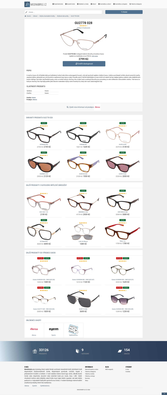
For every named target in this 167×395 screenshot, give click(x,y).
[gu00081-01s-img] (44, 164)
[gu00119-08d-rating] (83, 291)
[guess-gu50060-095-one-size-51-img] (122, 270)
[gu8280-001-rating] (83, 126)
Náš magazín (109, 369)
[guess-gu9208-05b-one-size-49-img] (122, 299)
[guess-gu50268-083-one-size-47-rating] (83, 261)
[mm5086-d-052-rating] (83, 194)
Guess (34, 97)
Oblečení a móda (82, 4)
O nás (127, 369)
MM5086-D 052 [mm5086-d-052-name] (83, 212)
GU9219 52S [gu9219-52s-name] (122, 174)
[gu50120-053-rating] (83, 155)
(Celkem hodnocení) (83, 28)
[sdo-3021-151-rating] (44, 194)
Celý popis (95, 56)
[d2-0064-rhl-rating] (44, 223)
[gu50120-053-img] (83, 164)
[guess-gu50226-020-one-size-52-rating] (44, 261)
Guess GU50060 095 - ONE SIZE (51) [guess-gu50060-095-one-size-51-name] (123, 279)
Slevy (86, 380)
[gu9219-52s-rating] (122, 155)
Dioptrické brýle (57, 4)
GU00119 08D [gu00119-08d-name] (83, 309)
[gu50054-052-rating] (44, 126)
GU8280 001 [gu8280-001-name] (83, 144)
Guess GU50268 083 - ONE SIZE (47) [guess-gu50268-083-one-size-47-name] (83, 279)
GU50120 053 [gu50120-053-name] (83, 174)
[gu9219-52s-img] (122, 164)
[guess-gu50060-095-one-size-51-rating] (122, 261)
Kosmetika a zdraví (104, 4)
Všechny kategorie (135, 4)
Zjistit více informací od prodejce (83, 107)
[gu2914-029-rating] (122, 126)
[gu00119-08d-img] (83, 299)
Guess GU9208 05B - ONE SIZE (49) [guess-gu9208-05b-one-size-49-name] (122, 309)
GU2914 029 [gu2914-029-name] (122, 144)
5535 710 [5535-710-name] (122, 241)
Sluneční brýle (70, 4)
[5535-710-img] (122, 232)
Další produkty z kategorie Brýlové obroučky (46, 185)
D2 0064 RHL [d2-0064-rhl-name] (44, 241)
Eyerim (34, 386)
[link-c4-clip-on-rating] (83, 223)
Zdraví (93, 4)
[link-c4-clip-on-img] (83, 232)
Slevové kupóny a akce (91, 369)
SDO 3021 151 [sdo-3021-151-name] (44, 212)
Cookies (128, 371)
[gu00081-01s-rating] (44, 155)
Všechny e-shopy (90, 376)
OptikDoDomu (45, 386)
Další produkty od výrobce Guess (40, 253)
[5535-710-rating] (122, 223)
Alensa (35, 99)
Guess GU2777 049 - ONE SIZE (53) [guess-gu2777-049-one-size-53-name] (44, 309)
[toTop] (164, 394)
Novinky (87, 378)
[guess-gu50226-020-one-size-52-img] (44, 270)
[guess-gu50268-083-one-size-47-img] (83, 270)
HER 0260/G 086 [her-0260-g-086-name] (123, 212)
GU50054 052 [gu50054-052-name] (44, 144)
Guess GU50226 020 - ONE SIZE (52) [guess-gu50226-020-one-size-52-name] (44, 279)
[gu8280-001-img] (83, 135)
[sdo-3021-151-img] (44, 202)
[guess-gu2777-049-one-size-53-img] (44, 299)
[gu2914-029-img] (122, 135)
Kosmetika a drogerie (120, 4)
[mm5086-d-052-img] (83, 202)
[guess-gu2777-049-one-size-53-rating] (44, 291)
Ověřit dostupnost (84, 63)
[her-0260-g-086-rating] (122, 194)
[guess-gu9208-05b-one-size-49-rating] (122, 291)
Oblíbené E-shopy (33, 320)
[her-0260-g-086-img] (122, 202)
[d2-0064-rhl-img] (44, 232)
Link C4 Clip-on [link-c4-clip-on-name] (83, 241)
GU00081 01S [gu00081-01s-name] (44, 174)
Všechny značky (89, 374)
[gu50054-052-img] (44, 135)
